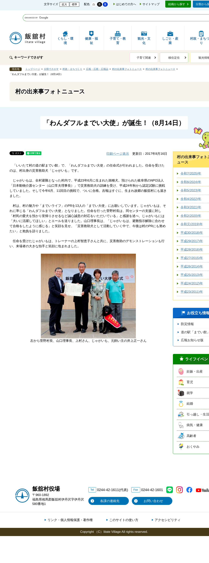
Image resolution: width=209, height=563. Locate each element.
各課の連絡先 (110, 485)
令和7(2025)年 (190, 158)
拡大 (64, 4)
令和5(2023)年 (190, 175)
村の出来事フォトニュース (127, 53)
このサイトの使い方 (123, 504)
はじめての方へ (126, 4)
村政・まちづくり (72, 53)
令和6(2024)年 (190, 166)
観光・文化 (144, 22)
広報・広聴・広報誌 (97, 53)
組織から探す (176, 4)
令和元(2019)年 (191, 208)
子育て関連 (144, 42)
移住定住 (174, 42)
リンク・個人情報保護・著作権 (70, 504)
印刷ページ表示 (117, 138)
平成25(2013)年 (191, 259)
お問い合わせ (153, 485)
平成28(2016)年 (191, 234)
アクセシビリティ (167, 504)
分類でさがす (51, 53)
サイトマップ (151, 4)
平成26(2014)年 (191, 251)
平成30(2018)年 (191, 217)
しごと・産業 (170, 22)
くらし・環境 (65, 22)
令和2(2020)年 (190, 200)
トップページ (32, 53)
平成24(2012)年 (191, 268)
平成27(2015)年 (191, 242)
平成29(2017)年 (191, 225)
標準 (74, 4)
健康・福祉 (91, 22)
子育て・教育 (118, 22)
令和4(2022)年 (190, 183)
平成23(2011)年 (191, 276)
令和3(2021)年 (190, 191)
